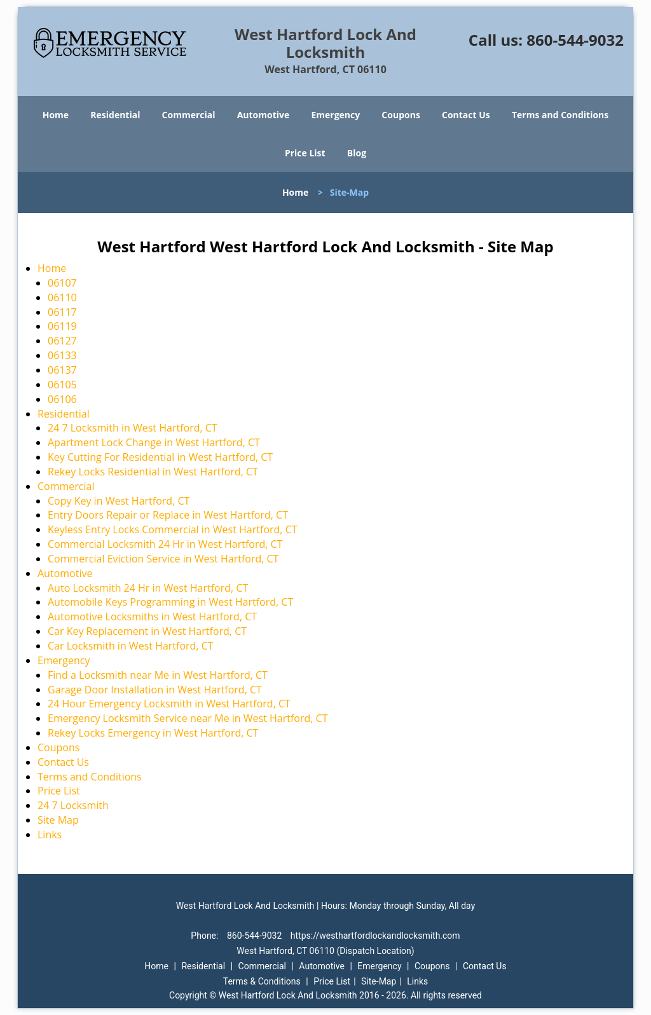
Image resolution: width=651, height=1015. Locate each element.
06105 (62, 385)
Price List (305, 153)
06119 (62, 326)
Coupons (400, 115)
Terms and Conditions (560, 115)
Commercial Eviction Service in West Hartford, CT (163, 559)
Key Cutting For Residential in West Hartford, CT (160, 457)
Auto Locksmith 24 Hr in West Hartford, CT (148, 588)
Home (56, 115)
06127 (62, 341)
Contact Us (466, 115)
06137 (62, 370)
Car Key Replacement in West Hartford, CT (147, 631)
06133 (62, 355)
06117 (62, 312)
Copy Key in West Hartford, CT (118, 501)
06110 (62, 297)
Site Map (58, 820)
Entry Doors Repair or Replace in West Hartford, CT (168, 515)
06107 (62, 283)
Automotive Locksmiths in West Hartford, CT (152, 616)
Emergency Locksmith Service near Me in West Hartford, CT (188, 718)
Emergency (335, 115)
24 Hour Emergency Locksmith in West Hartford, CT (169, 704)
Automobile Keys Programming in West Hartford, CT (170, 602)
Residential (115, 115)
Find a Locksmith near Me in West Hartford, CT (158, 675)
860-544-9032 (575, 39)
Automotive (263, 115)
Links (50, 834)
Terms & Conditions (262, 981)
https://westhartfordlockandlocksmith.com (375, 935)
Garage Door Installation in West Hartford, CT (155, 690)
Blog (356, 153)
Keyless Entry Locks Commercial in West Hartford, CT (173, 529)
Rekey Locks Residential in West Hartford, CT (154, 472)
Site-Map (378, 981)
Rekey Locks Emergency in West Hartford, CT (153, 733)
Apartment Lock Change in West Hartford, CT (154, 442)
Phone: (206, 935)
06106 (62, 399)
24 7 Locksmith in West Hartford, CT (132, 428)
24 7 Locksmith (73, 805)
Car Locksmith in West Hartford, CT (131, 646)
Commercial (189, 115)
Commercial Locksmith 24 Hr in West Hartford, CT (165, 544)
